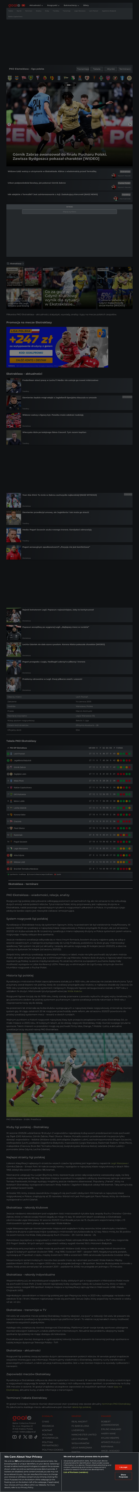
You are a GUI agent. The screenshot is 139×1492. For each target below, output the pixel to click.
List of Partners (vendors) (76, 1472)
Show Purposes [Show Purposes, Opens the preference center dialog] (123, 1476)
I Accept (123, 1467)
